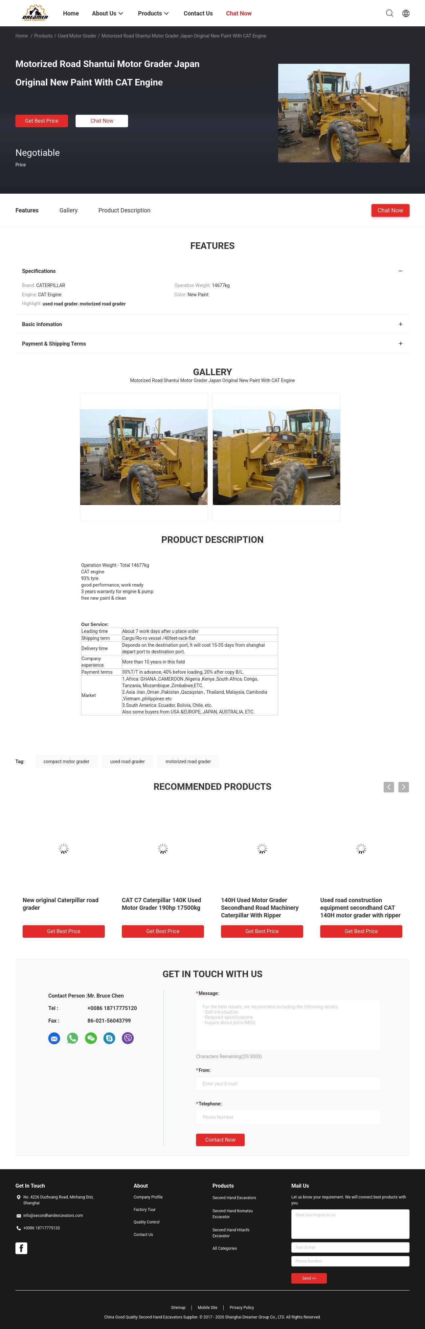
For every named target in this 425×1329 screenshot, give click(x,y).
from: (205, 1070)
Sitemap (178, 1307)
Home (21, 35)
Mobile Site (207, 1307)
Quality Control (147, 1222)
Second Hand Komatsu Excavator (232, 1214)
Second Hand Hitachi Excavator (230, 1233)
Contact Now (220, 1140)
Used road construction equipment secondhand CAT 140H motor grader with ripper (360, 908)
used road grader (127, 761)
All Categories (224, 1248)
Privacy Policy (242, 1307)
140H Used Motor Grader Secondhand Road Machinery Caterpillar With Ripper (260, 908)
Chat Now (102, 121)
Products (43, 35)
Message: (209, 993)
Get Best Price (41, 121)
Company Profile (148, 1197)
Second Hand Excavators (234, 1198)
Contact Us (143, 1234)
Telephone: (210, 1103)
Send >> (309, 1278)
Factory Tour (145, 1209)
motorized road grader (188, 761)
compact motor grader (66, 761)
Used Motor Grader (77, 35)
